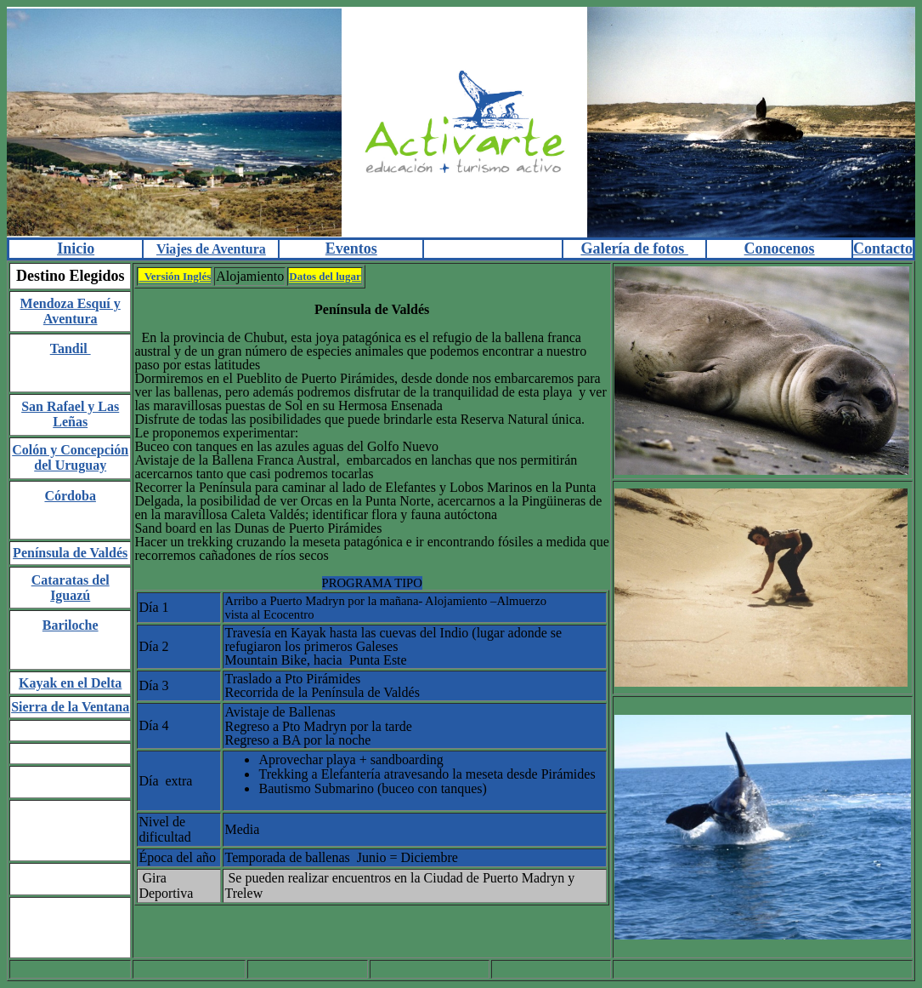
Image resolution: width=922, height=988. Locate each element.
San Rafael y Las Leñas (70, 414)
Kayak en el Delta (70, 683)
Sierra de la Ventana (70, 707)
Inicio (75, 248)
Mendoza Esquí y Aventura (70, 311)
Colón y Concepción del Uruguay (70, 457)
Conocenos (779, 248)
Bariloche (70, 625)
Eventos (351, 248)
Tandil (70, 348)
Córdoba (69, 495)
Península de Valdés (70, 552)
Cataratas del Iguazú (70, 588)
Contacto (883, 248)
